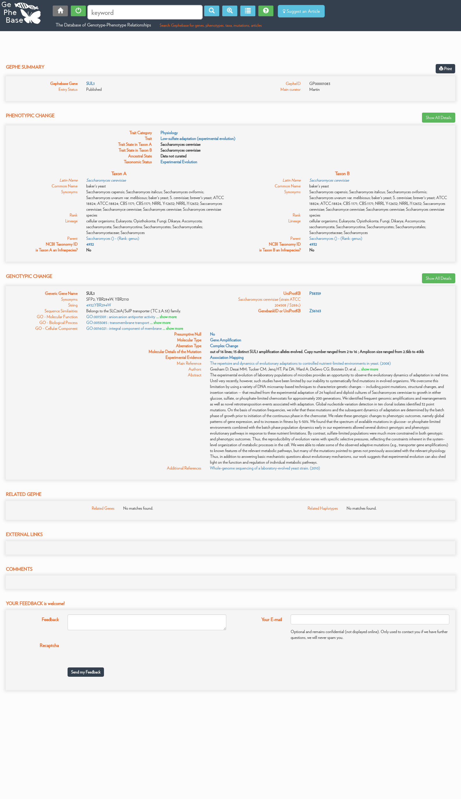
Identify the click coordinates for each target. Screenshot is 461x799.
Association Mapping (226, 357)
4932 (90, 244)
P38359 (315, 293)
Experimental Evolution (178, 162)
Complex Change (224, 345)
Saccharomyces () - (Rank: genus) (112, 238)
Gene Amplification (225, 340)
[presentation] (112, 651)
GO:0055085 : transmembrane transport (117, 322)
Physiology (169, 132)
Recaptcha (49, 645)
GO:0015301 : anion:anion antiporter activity (120, 316)
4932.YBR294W (98, 305)
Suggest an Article (301, 11)
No (212, 334)
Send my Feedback (85, 672)
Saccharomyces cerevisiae (106, 180)
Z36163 (315, 311)
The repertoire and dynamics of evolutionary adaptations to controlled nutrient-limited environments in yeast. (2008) (300, 363)
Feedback (50, 619)
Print (445, 68)
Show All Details (438, 117)
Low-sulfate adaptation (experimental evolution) (197, 138)
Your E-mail (271, 619)
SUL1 (90, 83)
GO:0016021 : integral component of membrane (124, 328)
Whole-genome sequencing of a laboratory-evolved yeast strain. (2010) (265, 468)
